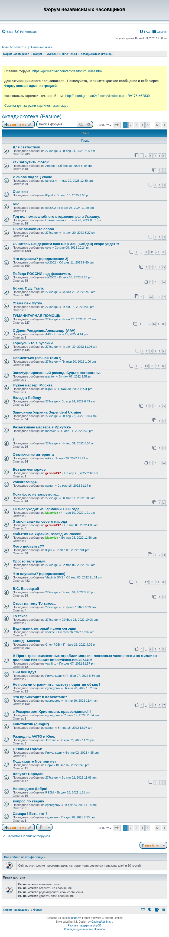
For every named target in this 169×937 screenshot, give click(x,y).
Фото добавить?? (28, 546)
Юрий (49, 195)
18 (152, 582)
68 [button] (158, 125)
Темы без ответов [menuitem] (14, 47)
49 (163, 252)
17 (146, 582)
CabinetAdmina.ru (102, 921)
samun (49, 485)
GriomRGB (52, 644)
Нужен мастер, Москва (33, 385)
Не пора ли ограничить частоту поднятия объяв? (56, 684)
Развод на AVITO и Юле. (34, 736)
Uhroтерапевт (54, 220)
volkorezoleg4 (25, 482)
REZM (49, 792)
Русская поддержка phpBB (84, 925)
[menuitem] (7, 31)
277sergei (51, 150)
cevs (48, 247)
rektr (48, 458)
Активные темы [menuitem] (41, 47)
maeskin (50, 430)
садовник (51, 817)
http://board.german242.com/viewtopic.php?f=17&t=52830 (107, 96)
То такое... (22, 616)
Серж (49, 765)
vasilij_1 (50, 663)
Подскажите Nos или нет (34, 761)
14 (152, 366)
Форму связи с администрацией (30, 86)
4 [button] (142, 125)
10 (163, 324)
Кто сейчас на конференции (24, 857)
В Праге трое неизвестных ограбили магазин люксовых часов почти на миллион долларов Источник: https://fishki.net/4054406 (85, 658)
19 (157, 582)
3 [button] (136, 125)
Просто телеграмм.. (30, 561)
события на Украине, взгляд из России (47, 534)
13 (146, 366)
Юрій (48, 550)
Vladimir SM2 (54, 577)
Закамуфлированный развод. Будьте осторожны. (57, 373)
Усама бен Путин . (28, 303)
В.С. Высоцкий (26, 589)
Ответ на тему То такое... (34, 603)
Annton (50, 165)
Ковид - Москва (26, 641)
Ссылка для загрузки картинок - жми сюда (36, 106)
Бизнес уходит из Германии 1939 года (46, 509)
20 (163, 582)
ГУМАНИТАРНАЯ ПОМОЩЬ (37, 316)
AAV (48, 334)
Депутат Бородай (28, 774)
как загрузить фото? (31, 162)
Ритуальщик (53, 675)
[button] (117, 125)
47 (152, 252)
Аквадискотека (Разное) (31, 116)
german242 (53, 473)
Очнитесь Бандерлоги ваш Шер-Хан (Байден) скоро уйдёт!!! (66, 244)
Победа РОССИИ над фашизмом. (42, 274)
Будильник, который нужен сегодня (44, 628)
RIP (16, 204)
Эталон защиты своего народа (40, 521)
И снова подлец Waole (32, 177)
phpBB (75, 917)
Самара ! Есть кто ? (30, 814)
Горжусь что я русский (33, 343)
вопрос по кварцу (28, 801)
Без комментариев (29, 469)
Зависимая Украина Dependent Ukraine (47, 412)
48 (157, 252)
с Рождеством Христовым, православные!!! (52, 712)
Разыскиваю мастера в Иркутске (42, 427)
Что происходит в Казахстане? (40, 697)
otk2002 (50, 207)
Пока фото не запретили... (36, 494)
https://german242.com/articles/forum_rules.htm (67, 71)
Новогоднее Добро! (30, 789)
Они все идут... (26, 672)
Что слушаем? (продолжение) (39, 574)
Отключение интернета (33, 455)
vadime (50, 632)
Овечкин (20, 192)
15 (157, 366)
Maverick (51, 512)
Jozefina (50, 740)
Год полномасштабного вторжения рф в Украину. (56, 216)
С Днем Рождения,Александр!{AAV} (44, 330)
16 (163, 366)
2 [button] (131, 125)
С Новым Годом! (27, 749)
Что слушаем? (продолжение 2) (40, 259)
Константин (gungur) (31, 724)
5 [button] (148, 125)
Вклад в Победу (27, 398)
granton (50, 376)
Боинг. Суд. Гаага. (28, 288)
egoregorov (52, 688)
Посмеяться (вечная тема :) (37, 358)
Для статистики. (27, 147)
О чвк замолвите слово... (35, 229)
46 (146, 252)
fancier (49, 180)
